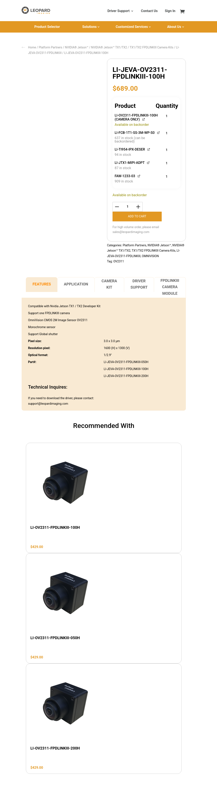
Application (76, 284)
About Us (174, 27)
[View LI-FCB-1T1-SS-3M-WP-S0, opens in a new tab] (158, 132)
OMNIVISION (150, 256)
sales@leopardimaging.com (131, 232)
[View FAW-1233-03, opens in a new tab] (139, 175)
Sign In (170, 11)
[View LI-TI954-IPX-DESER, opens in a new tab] (148, 149)
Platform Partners (50, 47)
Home (32, 47)
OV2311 (118, 261)
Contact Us (149, 11)
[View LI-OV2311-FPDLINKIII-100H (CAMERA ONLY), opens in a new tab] (143, 119)
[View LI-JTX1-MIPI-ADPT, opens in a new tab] (148, 162)
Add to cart (137, 216)
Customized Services (132, 27)
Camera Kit (109, 284)
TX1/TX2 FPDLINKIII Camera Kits (151, 47)
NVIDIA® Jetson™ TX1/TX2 (109, 47)
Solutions (89, 27)
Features (41, 284)
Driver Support (118, 11)
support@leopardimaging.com (48, 403)
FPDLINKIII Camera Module (169, 287)
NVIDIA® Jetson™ (76, 47)
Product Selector (47, 27)
